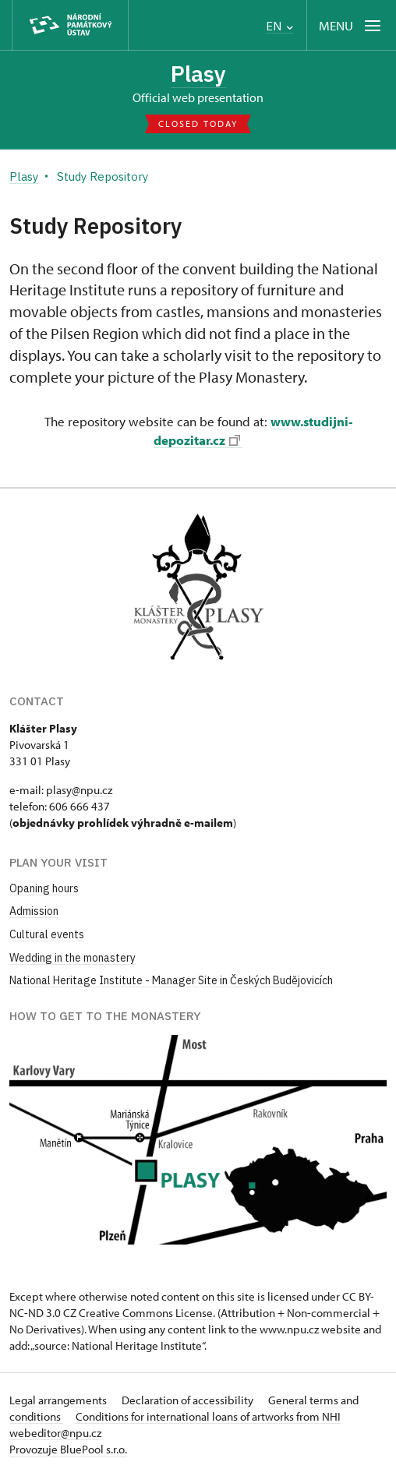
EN (279, 26)
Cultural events (46, 934)
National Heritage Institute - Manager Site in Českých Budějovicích (171, 980)
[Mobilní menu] (351, 25)
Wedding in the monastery (72, 958)
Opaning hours (44, 888)
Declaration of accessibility (189, 1400)
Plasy (198, 73)
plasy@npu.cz (79, 789)
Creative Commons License (146, 1312)
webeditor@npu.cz (55, 1432)
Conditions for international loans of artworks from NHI (208, 1416)
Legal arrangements (59, 1400)
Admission (33, 911)
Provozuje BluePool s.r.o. (68, 1449)
